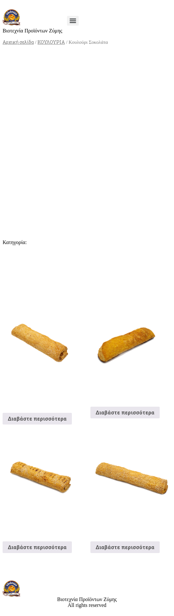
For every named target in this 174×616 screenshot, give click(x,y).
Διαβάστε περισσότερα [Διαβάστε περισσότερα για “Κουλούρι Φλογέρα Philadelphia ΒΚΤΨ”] (37, 418)
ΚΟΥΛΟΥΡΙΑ (51, 42)
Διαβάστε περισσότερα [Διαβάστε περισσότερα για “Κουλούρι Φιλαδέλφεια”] (125, 412)
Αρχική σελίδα (18, 42)
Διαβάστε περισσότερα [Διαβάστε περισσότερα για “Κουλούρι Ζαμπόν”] (37, 547)
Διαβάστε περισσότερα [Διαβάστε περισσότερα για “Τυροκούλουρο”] (125, 547)
